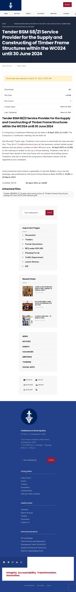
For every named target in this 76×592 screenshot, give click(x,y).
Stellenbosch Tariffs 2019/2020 (33, 544)
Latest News (26, 478)
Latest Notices (32, 261)
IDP (26, 266)
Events (28, 13)
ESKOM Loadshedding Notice (32, 551)
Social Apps (28, 367)
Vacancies (40, 13)
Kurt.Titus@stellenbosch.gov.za (26, 144)
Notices (17, 13)
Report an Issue (27, 513)
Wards (49, 585)
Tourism (66, 13)
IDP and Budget (27, 538)
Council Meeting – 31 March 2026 (43, 317)
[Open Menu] (73, 4)
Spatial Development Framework (33, 547)
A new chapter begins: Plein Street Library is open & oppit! (43, 288)
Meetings (54, 13)
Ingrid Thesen (21, 66)
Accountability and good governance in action (43, 303)
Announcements (29, 585)
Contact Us (25, 522)
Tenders (29, 239)
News (6, 13)
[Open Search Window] (36, 389)
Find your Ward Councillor (30, 493)
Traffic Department (34, 257)
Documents (30, 235)
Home (4, 23)
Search (49, 212)
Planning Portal (32, 253)
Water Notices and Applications (33, 541)
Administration (26, 490)
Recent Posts (29, 278)
